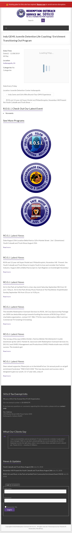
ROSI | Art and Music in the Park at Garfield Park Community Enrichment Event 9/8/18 (33, 474)
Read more (7, 247)
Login (7, 485)
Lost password (15, 485)
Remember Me (11, 507)
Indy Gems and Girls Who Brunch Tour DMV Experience (28, 94)
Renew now (41, 4)
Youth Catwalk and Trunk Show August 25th (18, 467)
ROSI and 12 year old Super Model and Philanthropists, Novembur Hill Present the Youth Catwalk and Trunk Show (34, 101)
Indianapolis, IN (9, 63)
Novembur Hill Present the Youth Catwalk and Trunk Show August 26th (28, 470)
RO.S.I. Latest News (13, 235)
